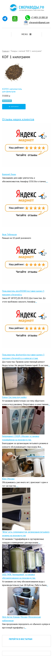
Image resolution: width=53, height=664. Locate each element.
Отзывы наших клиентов (18, 119)
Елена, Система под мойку (14, 397)
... (47, 181)
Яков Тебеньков (9, 234)
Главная (5, 51)
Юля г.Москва (8, 478)
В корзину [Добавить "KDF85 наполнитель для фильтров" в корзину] (14, 106)
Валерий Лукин (9, 174)
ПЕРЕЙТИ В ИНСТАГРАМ (20, 639)
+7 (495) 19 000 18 (39, 17)
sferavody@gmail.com (39, 22)
